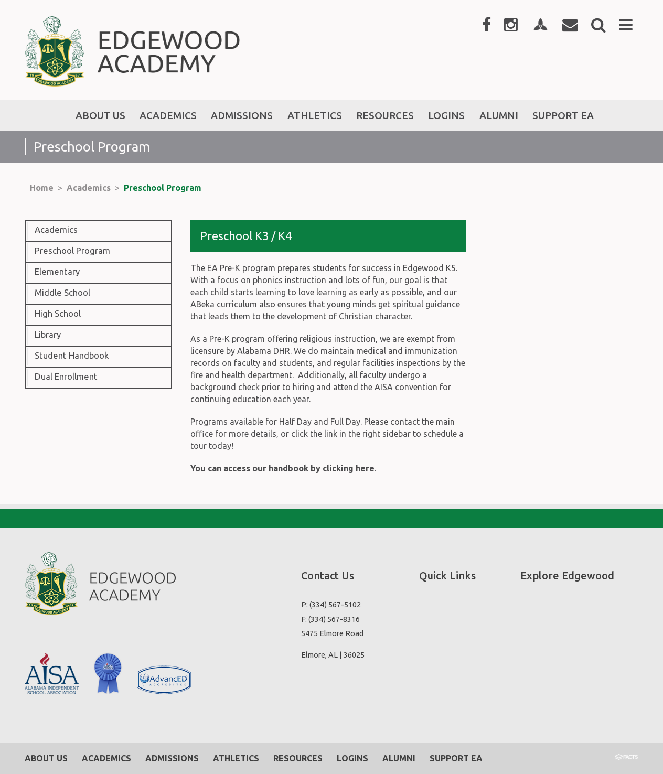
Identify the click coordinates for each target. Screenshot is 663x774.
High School (58, 313)
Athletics (236, 758)
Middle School (62, 292)
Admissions (172, 758)
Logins (352, 758)
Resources (298, 758)
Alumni (398, 758)
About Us (46, 758)
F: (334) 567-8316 (330, 619)
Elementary (57, 271)
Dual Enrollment (66, 376)
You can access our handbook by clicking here (282, 468)
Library (48, 334)
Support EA (456, 758)
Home (42, 187)
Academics (89, 187)
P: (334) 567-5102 (331, 604)
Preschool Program (162, 187)
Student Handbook (72, 355)
